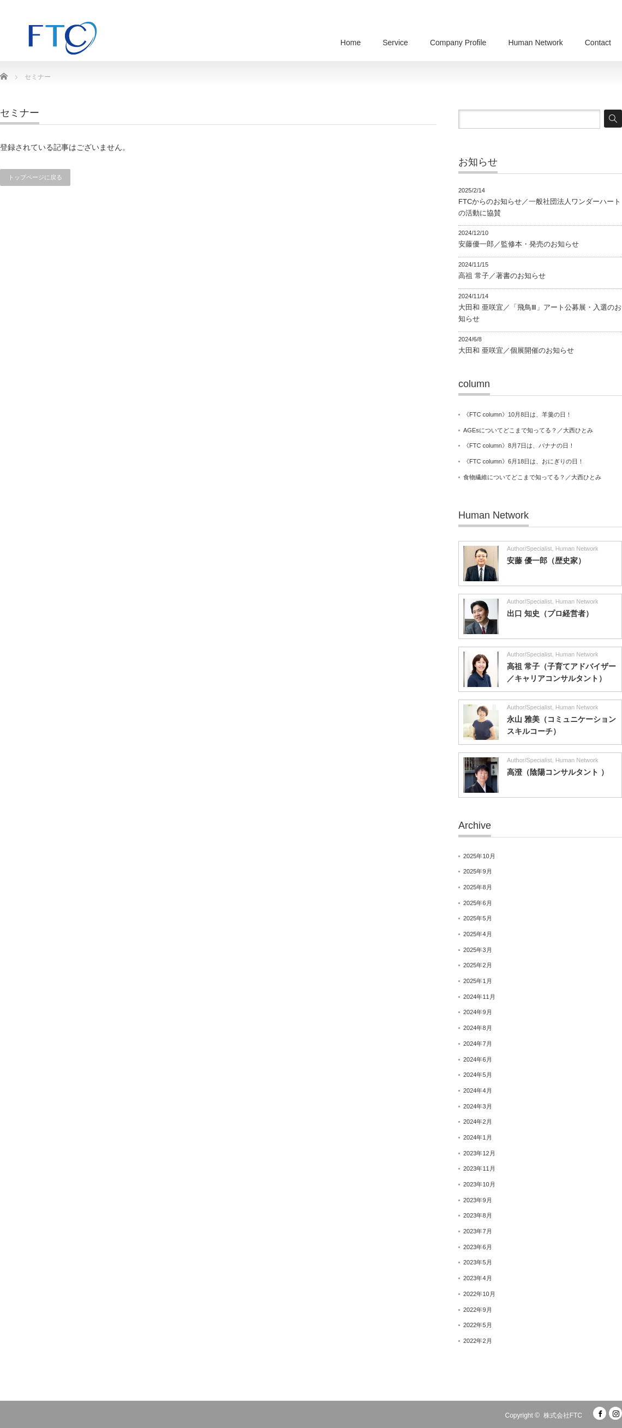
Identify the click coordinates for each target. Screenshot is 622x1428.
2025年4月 (477, 934)
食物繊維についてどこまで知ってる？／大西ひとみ (535, 477)
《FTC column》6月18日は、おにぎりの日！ (523, 461)
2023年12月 (479, 1153)
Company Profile (458, 42)
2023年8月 (477, 1215)
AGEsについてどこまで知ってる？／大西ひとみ (528, 430)
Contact (598, 42)
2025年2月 (477, 965)
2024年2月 (477, 1121)
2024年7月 (477, 1043)
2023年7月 (477, 1231)
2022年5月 (477, 1325)
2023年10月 (479, 1184)
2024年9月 (477, 1012)
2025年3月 (477, 950)
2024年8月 (477, 1028)
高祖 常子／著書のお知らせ (502, 276)
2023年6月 (477, 1247)
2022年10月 (479, 1294)
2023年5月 (477, 1262)
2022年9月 (477, 1309)
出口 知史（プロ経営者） (550, 613)
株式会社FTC (562, 1415)
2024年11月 (479, 996)
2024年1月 (477, 1137)
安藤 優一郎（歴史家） (546, 560)
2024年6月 (477, 1059)
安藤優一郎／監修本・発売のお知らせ (518, 244)
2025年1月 (477, 981)
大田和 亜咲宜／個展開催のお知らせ (516, 350)
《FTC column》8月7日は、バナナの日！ (519, 445)
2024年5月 (477, 1074)
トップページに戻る (35, 177)
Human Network (535, 42)
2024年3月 (477, 1106)
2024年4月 (477, 1090)
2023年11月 (479, 1168)
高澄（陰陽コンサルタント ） (557, 772)
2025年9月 (477, 871)
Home (350, 42)
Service (395, 42)
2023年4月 (477, 1278)
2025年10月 (479, 856)
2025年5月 (477, 918)
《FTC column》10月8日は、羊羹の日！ (517, 414)
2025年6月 (477, 903)
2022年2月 (477, 1340)
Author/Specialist (529, 548)
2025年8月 (477, 887)
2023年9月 (477, 1200)
